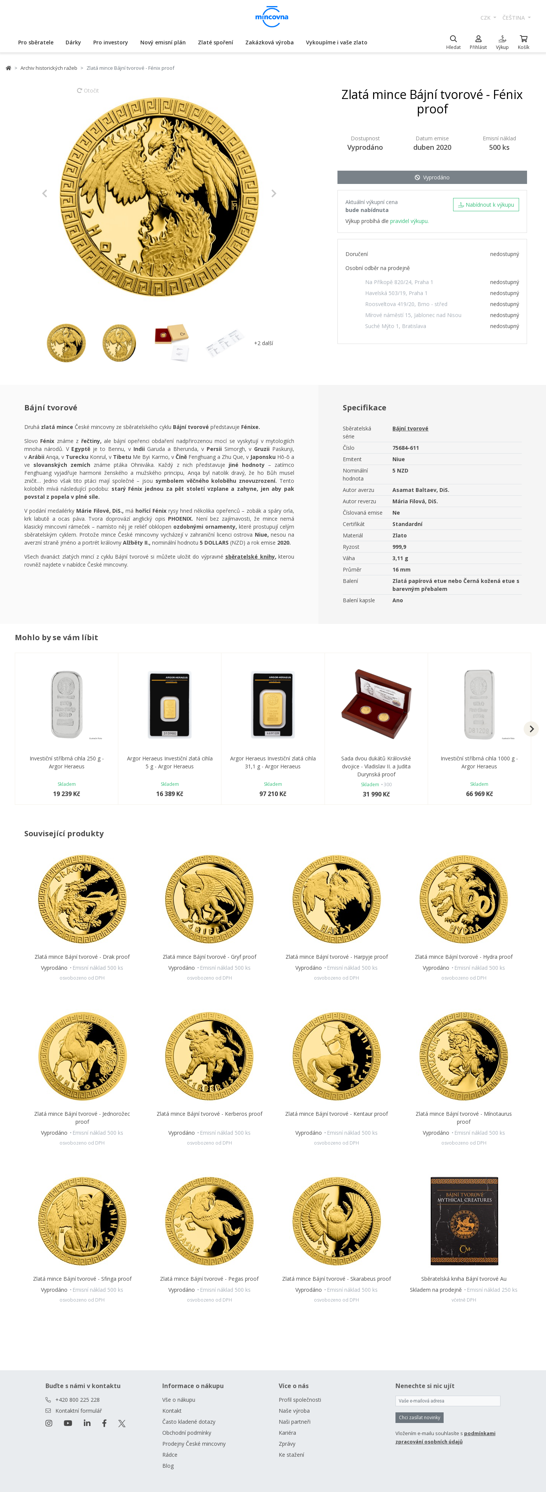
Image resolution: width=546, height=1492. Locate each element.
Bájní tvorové (410, 428)
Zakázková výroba (269, 42)
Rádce (169, 1454)
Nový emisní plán (163, 42)
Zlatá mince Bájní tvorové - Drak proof (82, 956)
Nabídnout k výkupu (486, 204)
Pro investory (110, 42)
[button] (59, 193)
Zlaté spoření (215, 42)
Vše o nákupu (178, 1399)
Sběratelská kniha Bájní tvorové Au (464, 1278)
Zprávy (287, 1443)
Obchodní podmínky (186, 1432)
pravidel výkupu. (409, 221)
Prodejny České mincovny (194, 1443)
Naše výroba (294, 1410)
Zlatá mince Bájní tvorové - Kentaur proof (336, 1113)
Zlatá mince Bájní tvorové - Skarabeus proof (336, 1278)
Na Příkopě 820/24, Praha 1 (399, 282)
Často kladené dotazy (188, 1421)
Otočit (88, 94)
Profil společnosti (300, 1399)
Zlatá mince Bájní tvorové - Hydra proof (464, 956)
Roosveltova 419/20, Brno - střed (406, 304)
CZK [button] (486, 17)
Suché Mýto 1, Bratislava (395, 326)
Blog (168, 1465)
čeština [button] (514, 17)
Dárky (73, 42)
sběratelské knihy (250, 556)
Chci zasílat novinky (419, 1417)
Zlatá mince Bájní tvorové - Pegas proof (209, 1278)
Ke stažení (291, 1454)
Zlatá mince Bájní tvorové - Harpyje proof (337, 956)
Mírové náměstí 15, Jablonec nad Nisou (413, 315)
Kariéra (287, 1432)
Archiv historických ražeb (48, 67)
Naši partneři (295, 1421)
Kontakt (172, 1410)
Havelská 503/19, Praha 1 (396, 293)
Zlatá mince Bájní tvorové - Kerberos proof (209, 1113)
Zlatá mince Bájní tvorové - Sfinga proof (82, 1278)
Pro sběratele (35, 42)
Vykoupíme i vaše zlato (336, 42)
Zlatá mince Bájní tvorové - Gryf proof (209, 956)
